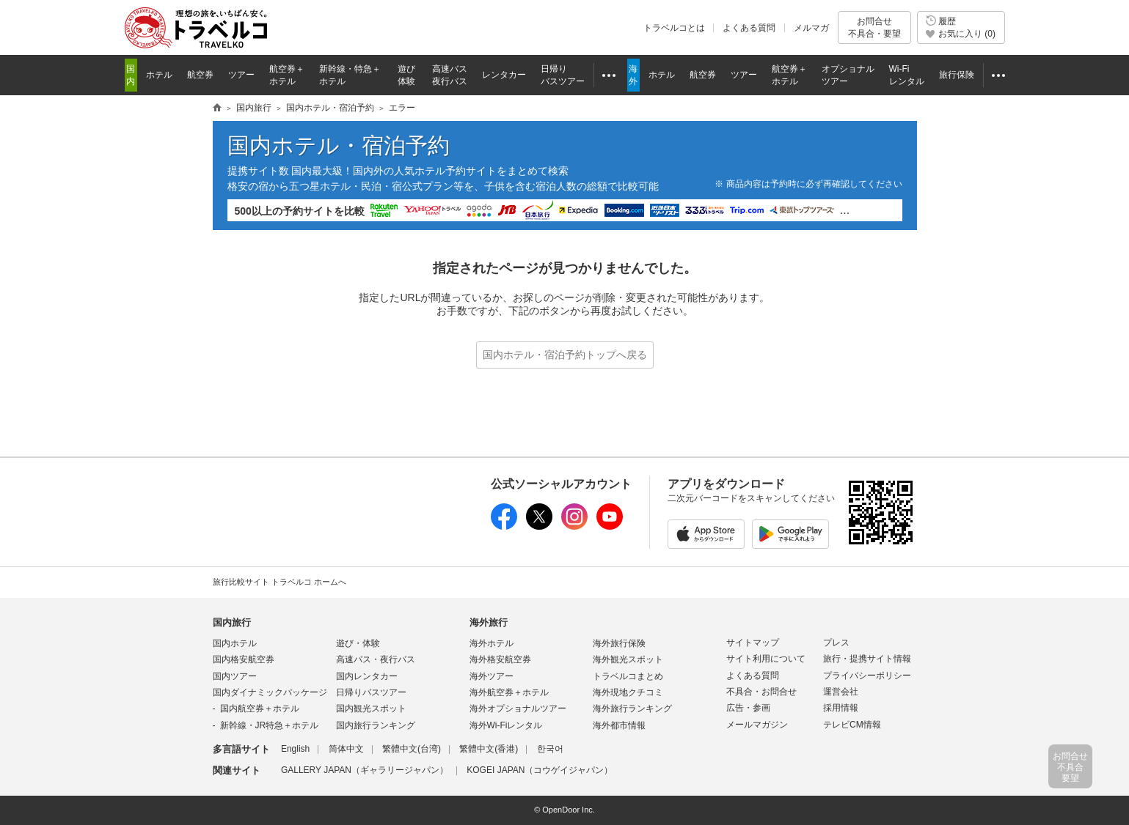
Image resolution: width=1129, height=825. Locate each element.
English (295, 749)
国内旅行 (253, 108)
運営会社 (840, 692)
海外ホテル (491, 643)
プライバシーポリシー (867, 675)
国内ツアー (235, 676)
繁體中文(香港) (488, 749)
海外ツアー (491, 676)
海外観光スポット (628, 659)
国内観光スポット (371, 708)
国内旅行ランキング (375, 725)
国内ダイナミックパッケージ (270, 692)
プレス (836, 642)
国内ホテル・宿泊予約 (330, 108)
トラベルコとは (674, 27)
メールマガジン (757, 724)
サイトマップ (752, 642)
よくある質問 (749, 27)
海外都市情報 (619, 725)
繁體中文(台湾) (411, 749)
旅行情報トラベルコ (217, 108)
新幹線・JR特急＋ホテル (269, 725)
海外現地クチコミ (628, 692)
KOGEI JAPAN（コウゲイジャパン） (540, 770)
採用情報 (840, 708)
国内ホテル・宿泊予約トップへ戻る (565, 354)
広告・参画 (748, 708)
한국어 (550, 749)
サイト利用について (765, 659)
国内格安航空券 (243, 659)
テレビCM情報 (852, 724)
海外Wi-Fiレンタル (506, 725)
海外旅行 (488, 622)
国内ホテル (235, 643)
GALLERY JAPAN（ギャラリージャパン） (364, 770)
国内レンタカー (367, 676)
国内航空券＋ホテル (259, 708)
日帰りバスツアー (371, 692)
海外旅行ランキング (632, 708)
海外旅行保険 (619, 643)
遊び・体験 (358, 643)
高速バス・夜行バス (375, 659)
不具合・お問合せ (761, 692)
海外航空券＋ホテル (509, 692)
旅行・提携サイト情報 (867, 659)
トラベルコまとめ (628, 676)
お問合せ (874, 27)
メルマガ (811, 27)
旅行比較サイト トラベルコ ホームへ (279, 581)
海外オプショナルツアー (517, 708)
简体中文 (346, 749)
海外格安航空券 (500, 659)
